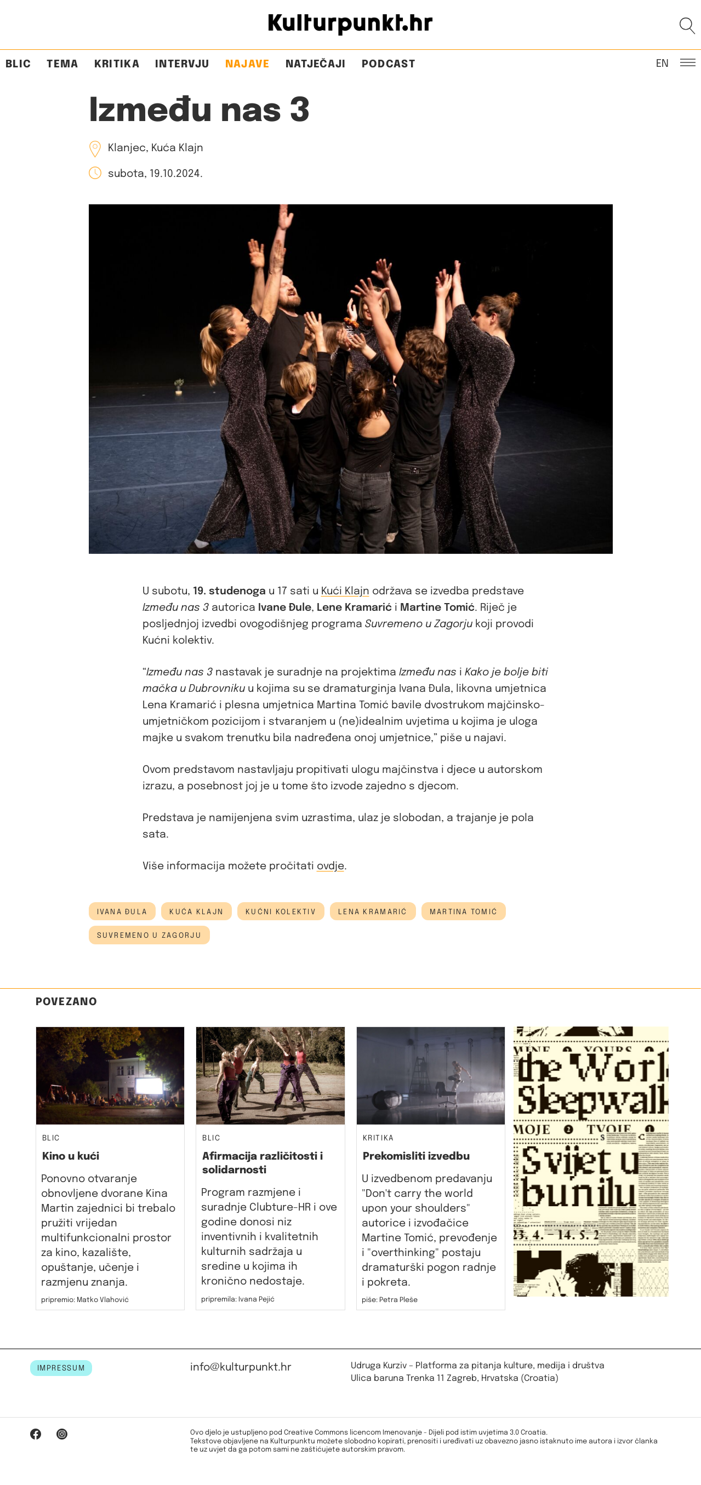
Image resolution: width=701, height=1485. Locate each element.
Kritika (117, 64)
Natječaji (316, 64)
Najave (247, 64)
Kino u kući (70, 1156)
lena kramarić (373, 912)
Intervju (182, 64)
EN (662, 63)
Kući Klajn (345, 591)
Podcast (388, 64)
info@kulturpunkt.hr (241, 1367)
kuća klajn (196, 912)
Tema (62, 64)
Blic (18, 64)
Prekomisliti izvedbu (416, 1156)
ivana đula (122, 912)
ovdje (330, 866)
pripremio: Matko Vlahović (85, 1300)
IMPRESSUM (61, 1368)
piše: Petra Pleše (390, 1300)
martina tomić (464, 912)
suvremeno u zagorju (149, 935)
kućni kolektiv (281, 912)
